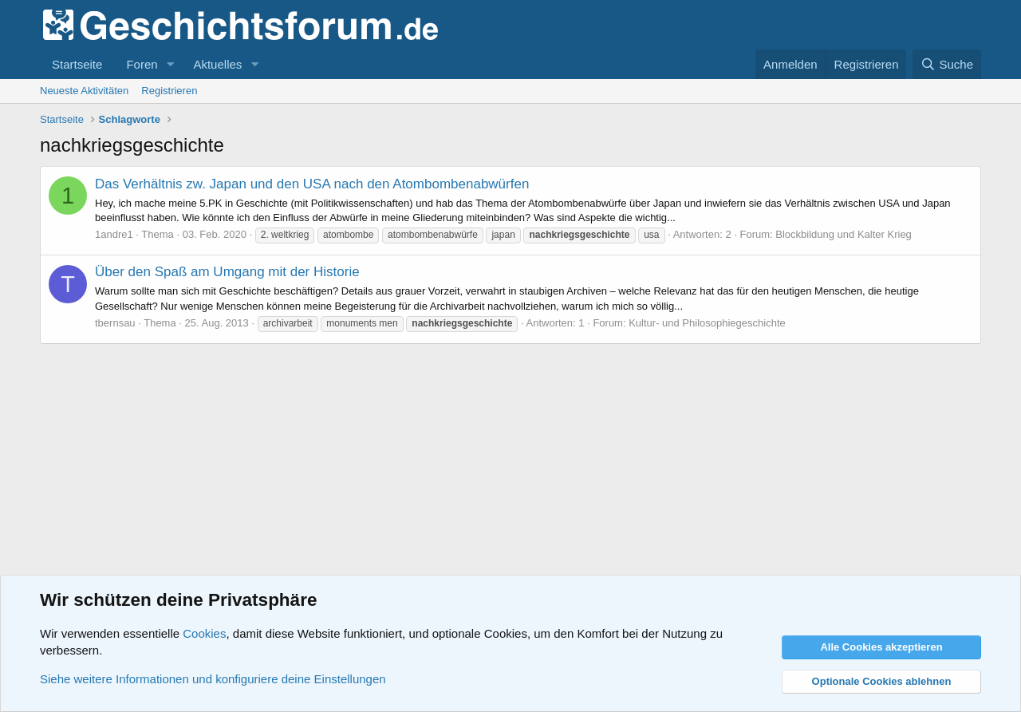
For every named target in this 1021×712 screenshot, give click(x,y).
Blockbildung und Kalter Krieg (843, 234)
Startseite (77, 64)
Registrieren (169, 91)
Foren (141, 64)
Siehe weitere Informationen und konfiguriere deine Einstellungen (213, 679)
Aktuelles (217, 64)
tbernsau (115, 323)
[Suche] (947, 64)
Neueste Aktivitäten (84, 91)
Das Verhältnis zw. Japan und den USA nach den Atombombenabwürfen (312, 184)
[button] (170, 64)
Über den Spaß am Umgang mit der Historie (227, 271)
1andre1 (114, 234)
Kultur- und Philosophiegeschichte (707, 323)
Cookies (204, 633)
